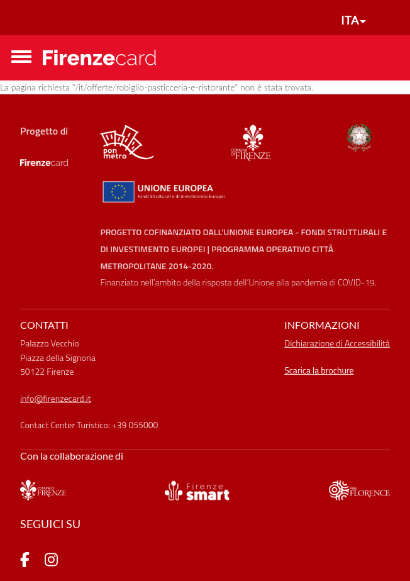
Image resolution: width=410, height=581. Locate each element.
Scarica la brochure (318, 370)
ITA (349, 20)
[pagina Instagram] (51, 561)
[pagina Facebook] (25, 561)
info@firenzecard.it (55, 398)
